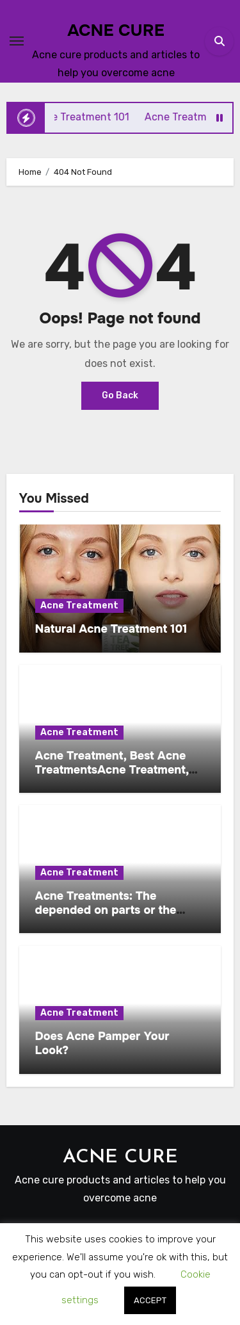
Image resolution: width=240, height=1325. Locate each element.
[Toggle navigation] (16, 41)
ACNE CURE (115, 30)
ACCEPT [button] (150, 1300)
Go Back (120, 395)
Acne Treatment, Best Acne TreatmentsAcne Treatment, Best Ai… (112, 769)
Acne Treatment (79, 605)
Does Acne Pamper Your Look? (102, 1043)
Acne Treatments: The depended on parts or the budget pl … (106, 910)
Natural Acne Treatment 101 (111, 629)
